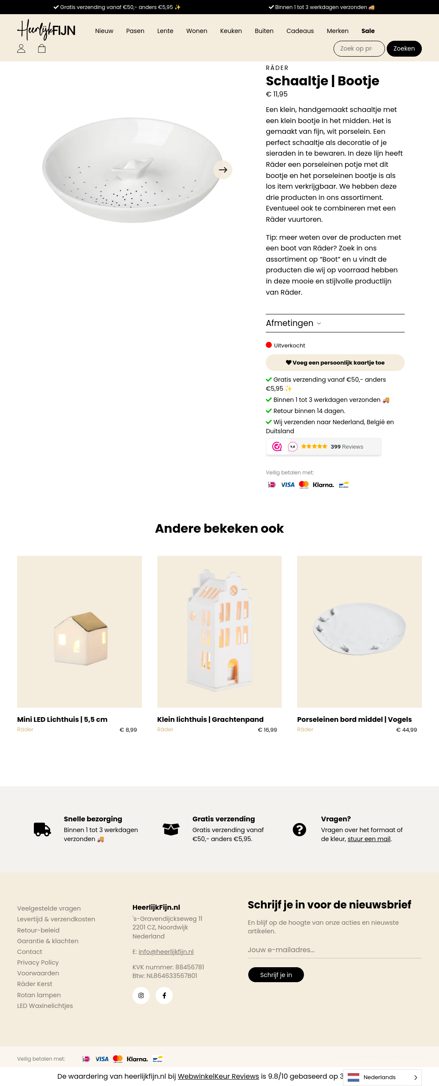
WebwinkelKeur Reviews (218, 1076)
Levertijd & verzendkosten (56, 919)
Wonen (196, 31)
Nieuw (104, 31)
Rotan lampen (39, 995)
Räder (277, 67)
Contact (29, 951)
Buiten (264, 31)
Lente (165, 31)
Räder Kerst (34, 984)
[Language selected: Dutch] (382, 1077)
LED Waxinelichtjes (45, 1006)
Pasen (135, 31)
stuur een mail (369, 839)
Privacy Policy (38, 962)
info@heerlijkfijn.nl (166, 951)
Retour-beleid (38, 930)
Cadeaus (300, 31)
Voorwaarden (38, 973)
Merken (338, 31)
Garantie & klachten (47, 941)
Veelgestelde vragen (49, 908)
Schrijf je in (276, 975)
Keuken (231, 31)
